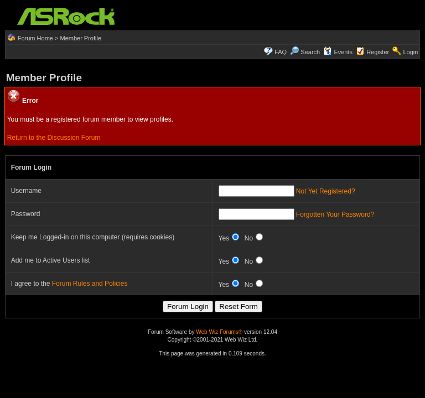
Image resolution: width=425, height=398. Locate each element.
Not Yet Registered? (325, 191)
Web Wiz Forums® (219, 332)
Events (338, 52)
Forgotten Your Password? (335, 214)
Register (377, 52)
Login (410, 52)
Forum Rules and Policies (90, 283)
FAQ (280, 52)
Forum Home (35, 38)
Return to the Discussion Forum (54, 138)
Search (310, 52)
